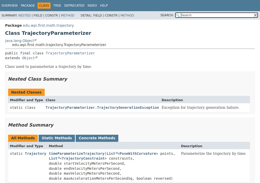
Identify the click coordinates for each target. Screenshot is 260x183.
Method (67, 15)
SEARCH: (167, 15)
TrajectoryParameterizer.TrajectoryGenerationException (102, 107)
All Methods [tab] (23, 138)
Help (104, 5)
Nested (24, 15)
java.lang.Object (19, 41)
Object (28, 58)
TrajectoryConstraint (83, 158)
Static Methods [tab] (57, 138)
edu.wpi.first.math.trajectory (48, 25)
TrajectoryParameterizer (70, 53)
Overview (10, 5)
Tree (57, 5)
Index (92, 5)
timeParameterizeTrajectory (76, 153)
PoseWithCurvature (138, 153)
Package (28, 5)
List (111, 153)
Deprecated (74, 5)
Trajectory (35, 153)
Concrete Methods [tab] (97, 138)
